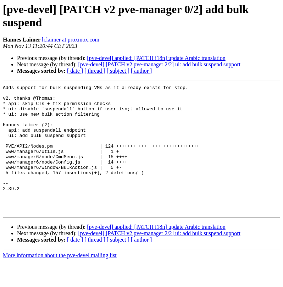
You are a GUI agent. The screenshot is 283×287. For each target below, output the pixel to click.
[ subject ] (118, 71)
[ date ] (75, 71)
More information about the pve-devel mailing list (60, 281)
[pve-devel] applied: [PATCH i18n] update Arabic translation (156, 58)
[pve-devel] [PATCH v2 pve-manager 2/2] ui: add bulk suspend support (159, 64)
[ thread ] (94, 71)
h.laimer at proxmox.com (70, 40)
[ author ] (141, 71)
